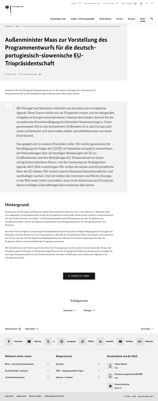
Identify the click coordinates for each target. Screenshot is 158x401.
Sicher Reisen (105, 18)
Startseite (10, 26)
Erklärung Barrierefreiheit (54, 396)
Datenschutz (21, 396)
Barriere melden (35, 396)
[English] (146, 3)
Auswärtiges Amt (58, 18)
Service (119, 18)
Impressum (9, 396)
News (142, 19)
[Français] (152, 3)
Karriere (131, 18)
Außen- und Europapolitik (82, 18)
